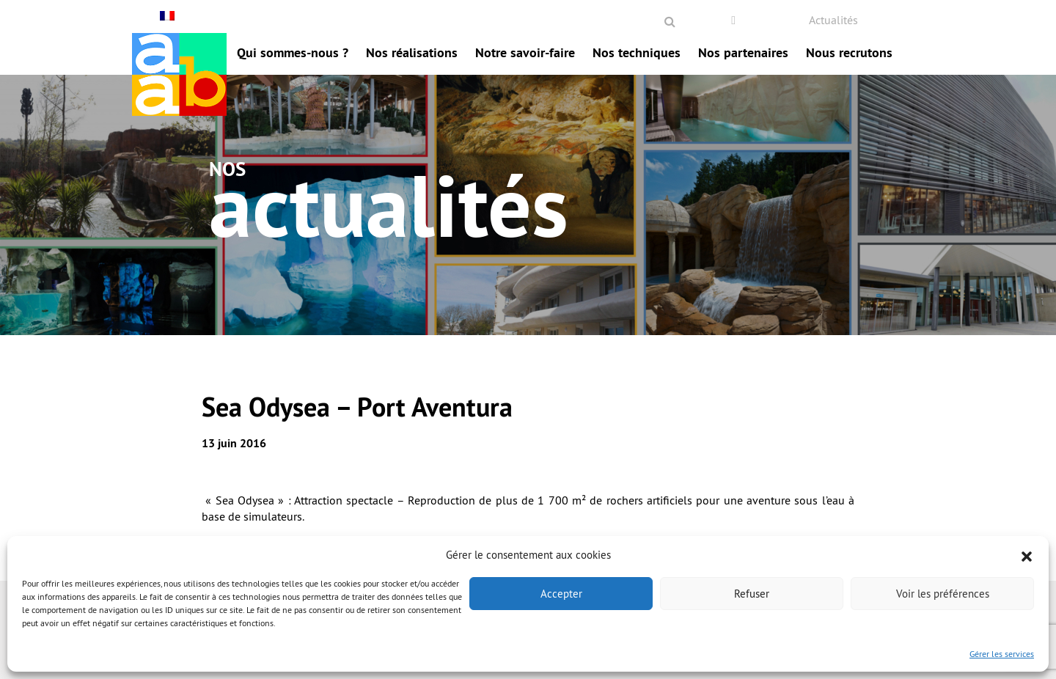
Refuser (751, 594)
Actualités (833, 19)
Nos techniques (637, 52)
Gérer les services (1001, 653)
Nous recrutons (849, 52)
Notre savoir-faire (525, 52)
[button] (1026, 555)
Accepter (561, 594)
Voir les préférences (942, 594)
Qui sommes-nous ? (292, 52)
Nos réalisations (412, 52)
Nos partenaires (743, 52)
